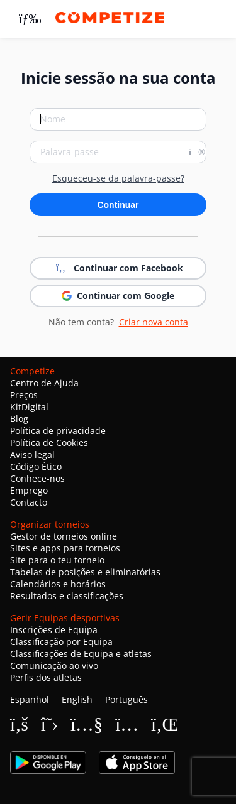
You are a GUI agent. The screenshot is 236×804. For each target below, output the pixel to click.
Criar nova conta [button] (153, 322)
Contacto (28, 502)
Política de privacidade (58, 431)
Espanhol (29, 699)
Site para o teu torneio (57, 560)
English (77, 699)
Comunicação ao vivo (54, 665)
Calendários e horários (58, 584)
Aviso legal (32, 454)
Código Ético (36, 466)
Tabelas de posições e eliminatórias (85, 572)
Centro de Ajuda (44, 383)
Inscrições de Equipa (54, 630)
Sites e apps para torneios (65, 548)
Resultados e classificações (66, 596)
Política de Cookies (49, 442)
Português (126, 699)
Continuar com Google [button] (118, 296)
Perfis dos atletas (46, 677)
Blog (19, 419)
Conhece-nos (37, 478)
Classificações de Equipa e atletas (81, 654)
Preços (24, 395)
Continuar (117, 205)
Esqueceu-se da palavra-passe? (118, 178)
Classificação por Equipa (61, 642)
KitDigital (29, 407)
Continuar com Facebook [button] (118, 268)
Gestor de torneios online (63, 536)
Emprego (29, 490)
